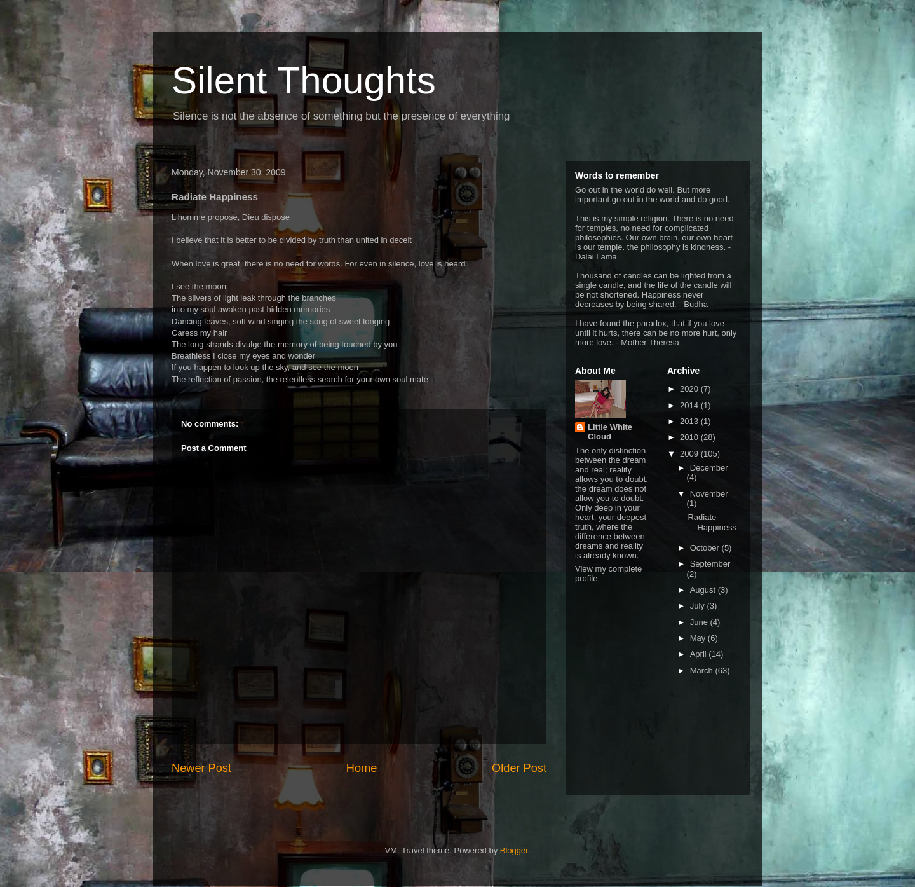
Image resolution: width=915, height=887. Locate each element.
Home (361, 768)
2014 (690, 405)
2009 (690, 453)
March (702, 670)
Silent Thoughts (304, 80)
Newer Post (201, 768)
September (710, 563)
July (698, 605)
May (699, 638)
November (709, 494)
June (700, 622)
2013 (690, 421)
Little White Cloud (610, 431)
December (709, 467)
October (706, 548)
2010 (690, 437)
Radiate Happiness (712, 522)
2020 (690, 389)
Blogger (514, 850)
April (699, 654)
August (704, 590)
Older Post (519, 768)
